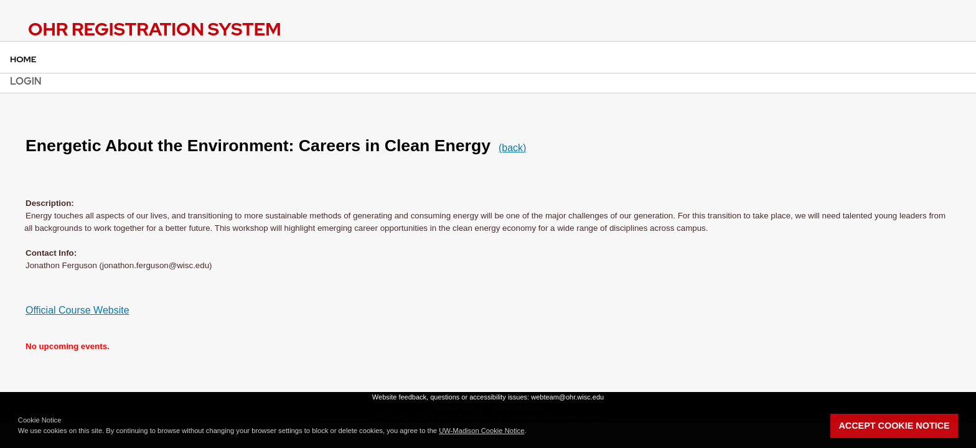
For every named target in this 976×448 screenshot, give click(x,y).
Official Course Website (77, 310)
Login (26, 81)
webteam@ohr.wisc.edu (567, 397)
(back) (512, 147)
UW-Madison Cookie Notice (481, 430)
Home (23, 59)
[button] (529, 432)
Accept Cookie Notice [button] (893, 426)
